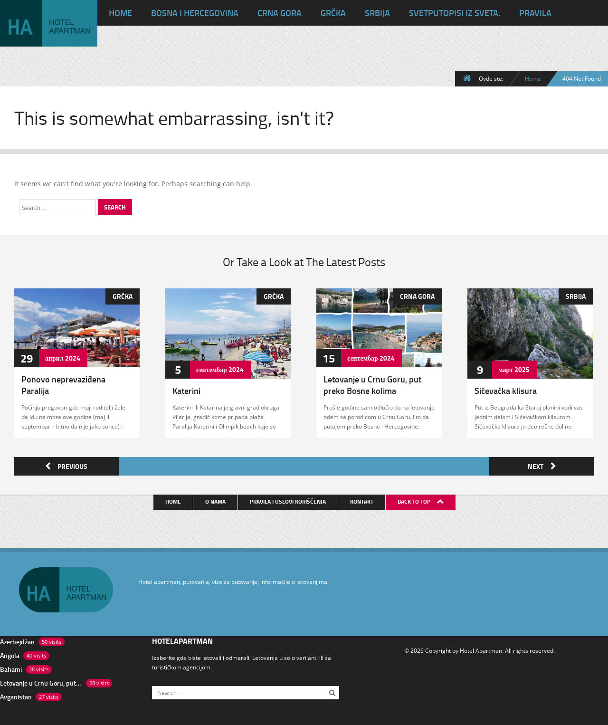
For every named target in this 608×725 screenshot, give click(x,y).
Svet (454, 13)
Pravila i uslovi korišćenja (288, 500)
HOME (120, 13)
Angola (9, 653)
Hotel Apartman (481, 649)
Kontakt (362, 500)
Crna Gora (279, 13)
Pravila (535, 13)
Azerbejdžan (17, 640)
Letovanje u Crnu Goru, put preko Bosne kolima (372, 385)
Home (533, 78)
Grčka (333, 13)
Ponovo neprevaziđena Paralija (63, 385)
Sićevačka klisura (506, 390)
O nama (216, 500)
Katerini (186, 390)
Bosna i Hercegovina (194, 13)
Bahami (11, 667)
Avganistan (16, 695)
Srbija (377, 13)
